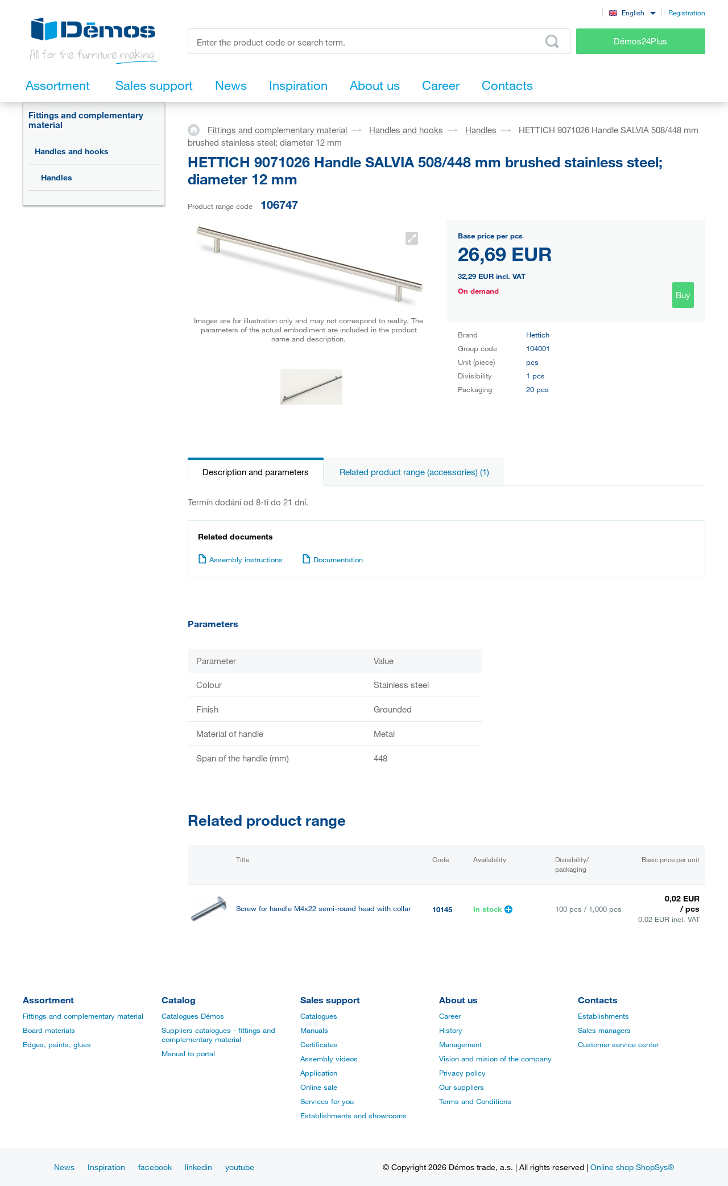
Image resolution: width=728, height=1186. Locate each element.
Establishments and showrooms (353, 1115)
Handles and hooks (72, 151)
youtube (239, 1167)
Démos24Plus (640, 41)
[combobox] (632, 12)
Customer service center (618, 1044)
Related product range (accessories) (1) (414, 472)
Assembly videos (329, 1058)
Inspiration (106, 1167)
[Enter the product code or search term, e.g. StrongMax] (379, 41)
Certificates (319, 1044)
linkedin (198, 1167)
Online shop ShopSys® (632, 1167)
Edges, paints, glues (57, 1044)
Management (460, 1044)
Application (318, 1072)
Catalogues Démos (193, 1015)
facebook (155, 1167)
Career (450, 1015)
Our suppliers (461, 1087)
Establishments (603, 1015)
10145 (442, 909)
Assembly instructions (240, 559)
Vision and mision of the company (495, 1058)
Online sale (318, 1087)
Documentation (332, 559)
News (64, 1167)
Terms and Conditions (475, 1101)
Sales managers (604, 1030)
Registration (686, 12)
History (450, 1030)
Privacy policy (462, 1072)
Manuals (314, 1030)
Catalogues (318, 1015)
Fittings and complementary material (85, 120)
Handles (56, 177)
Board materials (49, 1030)
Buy (683, 295)
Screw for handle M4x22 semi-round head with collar (323, 908)
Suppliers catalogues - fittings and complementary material (218, 1035)
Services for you (327, 1101)
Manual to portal (188, 1053)
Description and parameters (255, 472)
